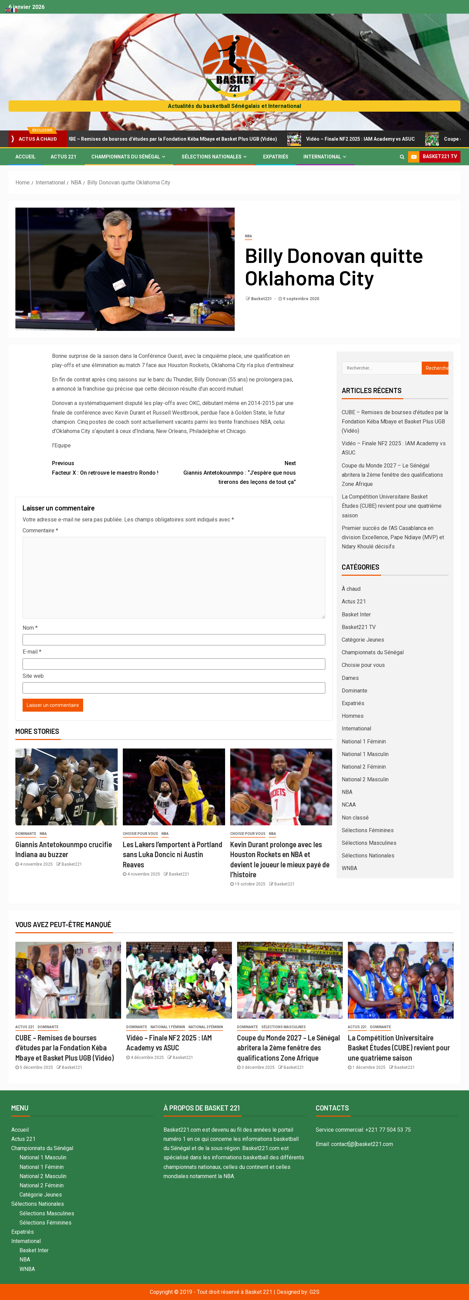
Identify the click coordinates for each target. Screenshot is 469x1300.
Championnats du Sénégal (125, 156)
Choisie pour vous (140, 834)
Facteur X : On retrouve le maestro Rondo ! (113, 467)
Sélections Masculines (369, 843)
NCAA (349, 804)
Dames (350, 678)
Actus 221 (63, 156)
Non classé (355, 817)
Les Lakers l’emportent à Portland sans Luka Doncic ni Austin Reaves (172, 854)
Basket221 (262, 298)
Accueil (25, 156)
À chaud (351, 589)
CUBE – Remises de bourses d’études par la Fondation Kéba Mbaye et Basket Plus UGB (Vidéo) (173, 139)
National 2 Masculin (365, 779)
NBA (248, 236)
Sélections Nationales (212, 156)
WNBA (349, 868)
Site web (33, 676)
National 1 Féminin (364, 741)
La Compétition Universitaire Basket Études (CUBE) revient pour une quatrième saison (392, 505)
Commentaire (40, 530)
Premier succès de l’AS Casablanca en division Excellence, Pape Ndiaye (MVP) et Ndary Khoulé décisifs (393, 537)
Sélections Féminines (368, 830)
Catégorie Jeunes (363, 640)
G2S (315, 1292)
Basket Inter (356, 614)
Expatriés (275, 156)
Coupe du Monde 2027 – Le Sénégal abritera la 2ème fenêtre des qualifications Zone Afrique (392, 474)
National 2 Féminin (364, 767)
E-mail (32, 651)
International (322, 156)
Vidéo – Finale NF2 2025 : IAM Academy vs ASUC (363, 139)
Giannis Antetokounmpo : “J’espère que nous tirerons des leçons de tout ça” (235, 472)
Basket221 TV (359, 627)
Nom (30, 628)
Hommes (353, 716)
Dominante (25, 834)
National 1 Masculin (365, 754)
